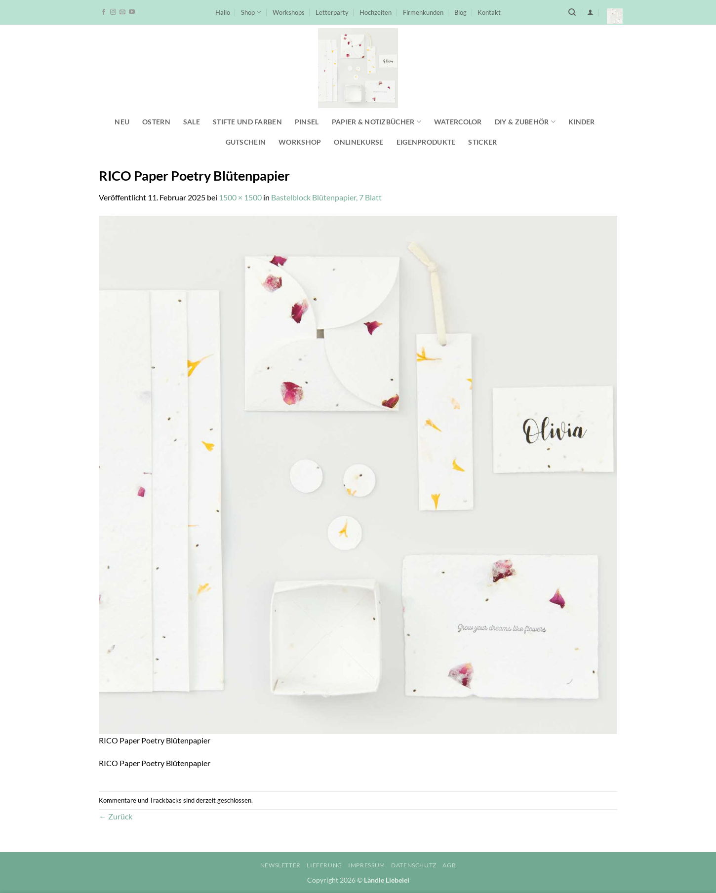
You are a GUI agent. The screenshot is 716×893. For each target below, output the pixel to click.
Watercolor (458, 121)
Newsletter (280, 865)
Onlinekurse (358, 142)
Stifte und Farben (247, 121)
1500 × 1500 (240, 197)
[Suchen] (572, 12)
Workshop (299, 142)
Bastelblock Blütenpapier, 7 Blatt (326, 197)
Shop (251, 12)
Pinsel (307, 121)
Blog (460, 12)
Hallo (222, 12)
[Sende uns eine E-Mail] (122, 12)
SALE (191, 121)
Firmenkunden (423, 12)
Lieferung (324, 865)
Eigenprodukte (426, 142)
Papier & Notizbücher (376, 121)
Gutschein (246, 142)
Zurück (115, 816)
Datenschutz (414, 865)
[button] (590, 12)
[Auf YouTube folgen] (132, 12)
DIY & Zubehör (525, 121)
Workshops (289, 12)
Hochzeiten (375, 12)
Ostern (156, 121)
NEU (122, 121)
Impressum (366, 865)
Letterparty (332, 12)
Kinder (581, 121)
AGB (449, 865)
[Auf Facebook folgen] (104, 12)
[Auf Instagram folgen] (113, 12)
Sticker (482, 142)
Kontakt (489, 12)
